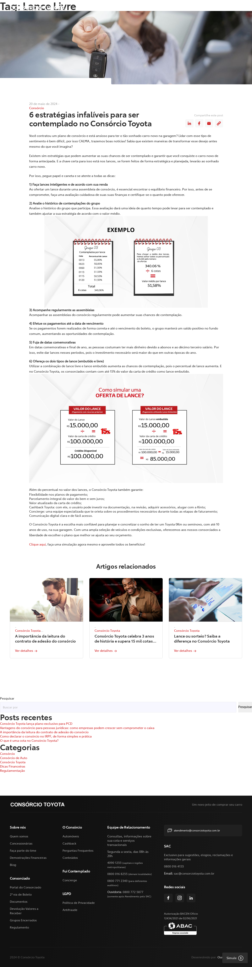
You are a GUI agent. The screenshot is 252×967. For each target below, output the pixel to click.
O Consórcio (136, 7)
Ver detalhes (25, 650)
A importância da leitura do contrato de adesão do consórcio (44, 732)
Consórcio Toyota (28, 630)
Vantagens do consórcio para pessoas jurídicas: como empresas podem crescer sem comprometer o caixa (77, 728)
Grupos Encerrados (23, 920)
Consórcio (36, 108)
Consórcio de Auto (13, 758)
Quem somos (19, 836)
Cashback (69, 843)
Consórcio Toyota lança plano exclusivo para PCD (36, 723)
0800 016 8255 (117, 874)
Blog (13, 865)
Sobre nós (110, 7)
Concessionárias (21, 843)
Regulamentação (12, 770)
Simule (233, 958)
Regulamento (19, 927)
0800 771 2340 (117, 881)
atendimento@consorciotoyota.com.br (193, 830)
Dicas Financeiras (12, 766)
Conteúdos (70, 858)
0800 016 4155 (174, 866)
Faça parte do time (23, 850)
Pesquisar (7, 698)
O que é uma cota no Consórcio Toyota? (29, 740)
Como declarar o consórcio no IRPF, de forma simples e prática (46, 736)
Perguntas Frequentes (78, 850)
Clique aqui (37, 544)
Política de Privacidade (79, 903)
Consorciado (165, 7)
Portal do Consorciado (25, 887)
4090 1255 (114, 863)
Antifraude (70, 910)
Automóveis (71, 836)
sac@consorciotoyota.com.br (194, 873)
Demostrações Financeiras (28, 858)
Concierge (70, 880)
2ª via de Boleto (196, 7)
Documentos (18, 901)
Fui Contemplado (227, 7)
